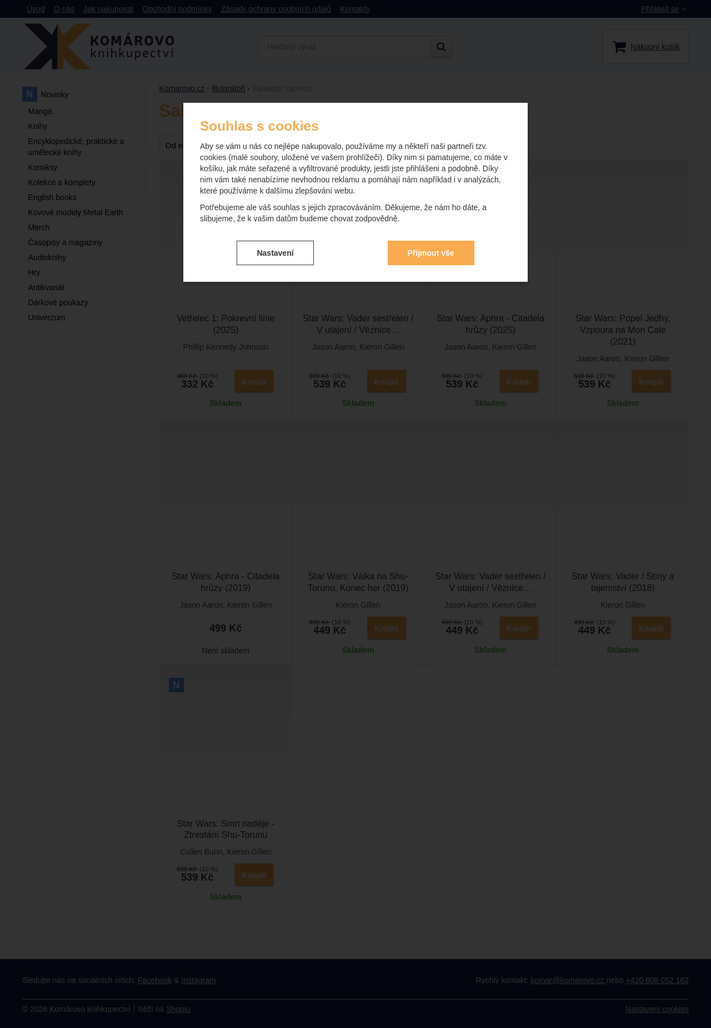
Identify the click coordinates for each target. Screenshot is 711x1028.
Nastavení (275, 252)
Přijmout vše (431, 252)
